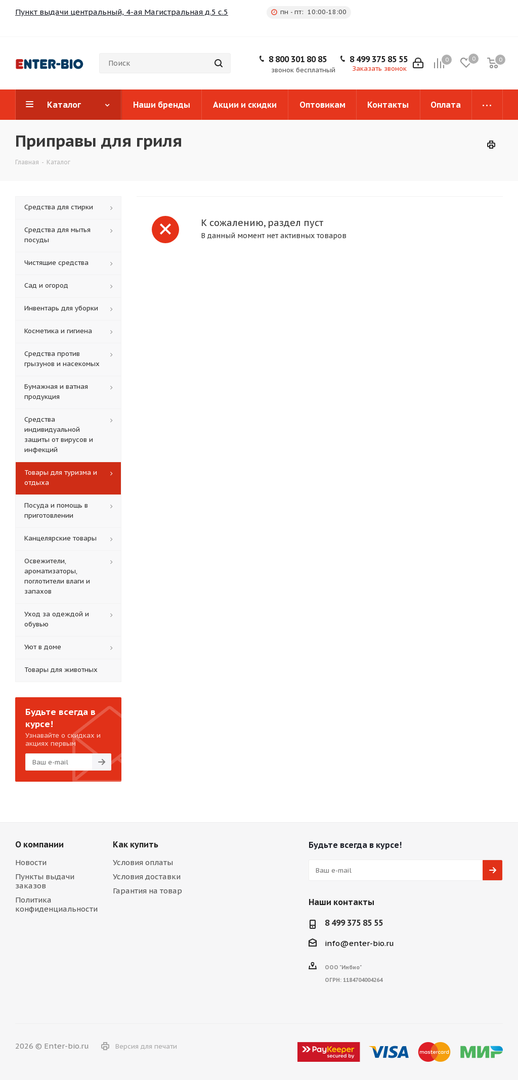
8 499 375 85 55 (379, 59)
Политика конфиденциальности (56, 904)
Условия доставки (147, 876)
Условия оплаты (143, 862)
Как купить (135, 844)
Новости (31, 862)
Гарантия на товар (147, 890)
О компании (39, 844)
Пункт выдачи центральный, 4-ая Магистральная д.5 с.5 (121, 12)
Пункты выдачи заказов (44, 881)
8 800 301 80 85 (298, 59)
